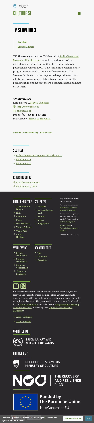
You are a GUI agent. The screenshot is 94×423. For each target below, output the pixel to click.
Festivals (41, 206)
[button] (73, 418)
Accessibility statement (69, 228)
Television (46, 132)
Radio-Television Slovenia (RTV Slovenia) (39, 155)
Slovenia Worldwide (21, 260)
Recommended (43, 248)
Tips (39, 253)
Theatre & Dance (24, 227)
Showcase (42, 256)
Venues (41, 216)
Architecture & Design (23, 207)
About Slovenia (23, 321)
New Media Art (23, 223)
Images (40, 220)
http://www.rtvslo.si (28, 106)
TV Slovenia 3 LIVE (26, 186)
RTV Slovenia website (28, 182)
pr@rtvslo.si (24, 110)
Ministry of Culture (29, 304)
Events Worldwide (21, 254)
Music (19, 220)
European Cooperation (22, 266)
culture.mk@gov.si (67, 222)
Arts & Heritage (22, 201)
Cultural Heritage (20, 235)
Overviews (42, 260)
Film (18, 213)
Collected (41, 201)
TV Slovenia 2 (23, 163)
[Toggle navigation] (79, 13)
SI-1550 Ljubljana (39, 102)
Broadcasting (31, 132)
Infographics (43, 223)
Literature (21, 216)
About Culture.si (24, 317)
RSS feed (63, 231)
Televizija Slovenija (39, 118)
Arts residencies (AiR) (45, 211)
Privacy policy (65, 225)
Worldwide (20, 248)
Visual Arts (21, 231)
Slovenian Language (21, 272)
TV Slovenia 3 (21, 56)
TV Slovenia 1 (23, 159)
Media (18, 132)
